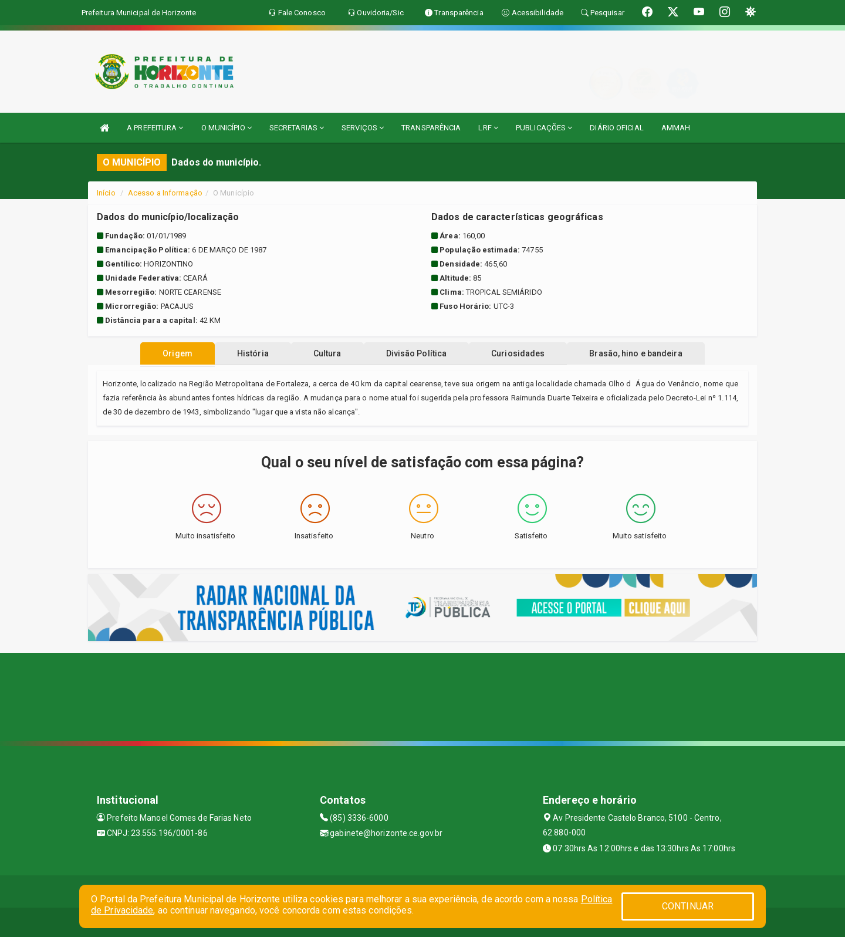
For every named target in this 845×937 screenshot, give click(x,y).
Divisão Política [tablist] (418, 353)
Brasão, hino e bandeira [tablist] (647, 353)
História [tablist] (246, 353)
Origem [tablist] (166, 353)
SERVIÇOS (363, 127)
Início (106, 192)
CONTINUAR (688, 906)
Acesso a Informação (165, 192)
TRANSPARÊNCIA (431, 127)
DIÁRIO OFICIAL (616, 127)
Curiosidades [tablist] (525, 353)
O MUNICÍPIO (226, 127)
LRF (488, 127)
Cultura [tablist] (325, 353)
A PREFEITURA (155, 127)
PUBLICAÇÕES (544, 127)
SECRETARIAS (296, 127)
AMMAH (676, 127)
